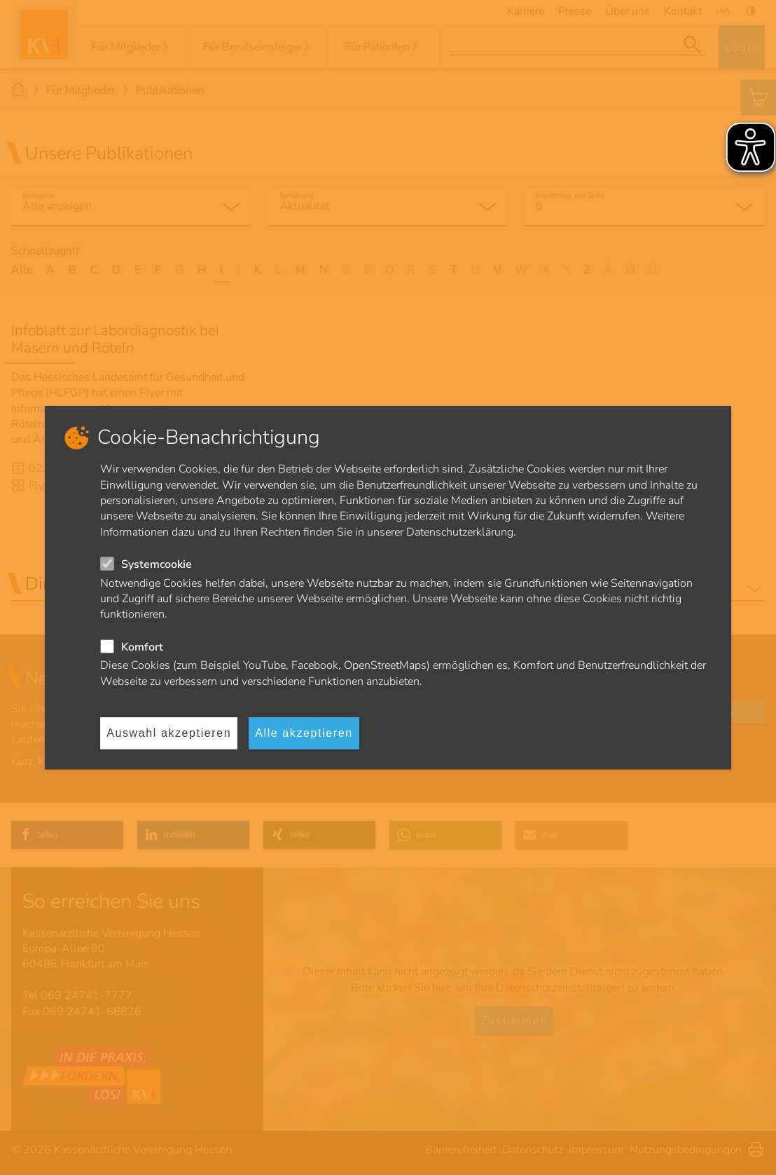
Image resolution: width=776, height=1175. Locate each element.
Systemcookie (156, 564)
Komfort (142, 647)
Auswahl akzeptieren (168, 733)
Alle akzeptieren (303, 733)
